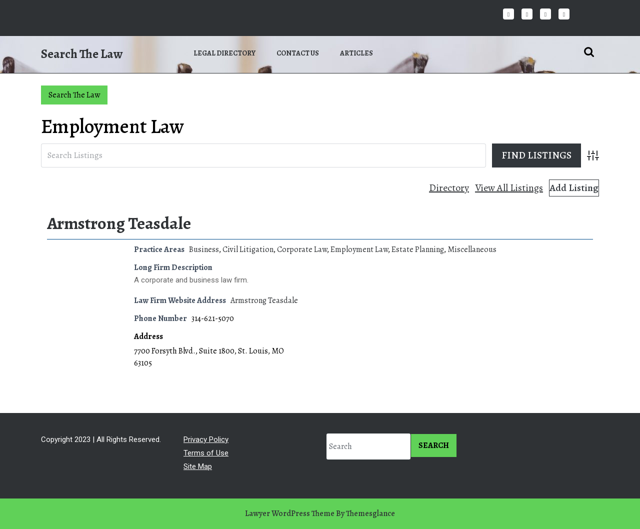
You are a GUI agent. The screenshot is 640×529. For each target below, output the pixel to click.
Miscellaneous (472, 249)
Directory (449, 187)
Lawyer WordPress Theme (289, 513)
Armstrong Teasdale (119, 223)
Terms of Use (206, 453)
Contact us (297, 53)
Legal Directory (225, 53)
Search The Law (81, 54)
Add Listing (574, 187)
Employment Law (359, 249)
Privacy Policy (206, 439)
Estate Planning (418, 249)
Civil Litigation (248, 249)
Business (204, 249)
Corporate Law (302, 249)
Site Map (198, 466)
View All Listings (509, 187)
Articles (356, 53)
